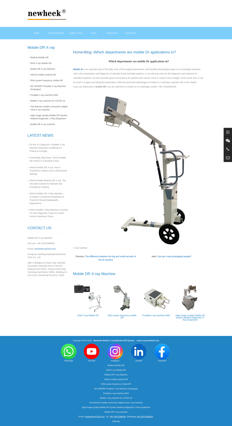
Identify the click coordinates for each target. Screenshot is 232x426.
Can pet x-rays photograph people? (174, 256)
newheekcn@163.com (45, 249)
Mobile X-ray (75, 33)
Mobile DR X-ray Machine (42, 69)
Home (36, 33)
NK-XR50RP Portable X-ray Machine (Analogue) (116, 388)
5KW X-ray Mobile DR (88, 315)
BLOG (94, 33)
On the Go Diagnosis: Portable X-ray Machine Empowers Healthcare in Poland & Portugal (47, 147)
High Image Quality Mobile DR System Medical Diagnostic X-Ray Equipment (190, 317)
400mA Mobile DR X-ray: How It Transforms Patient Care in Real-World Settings (48, 170)
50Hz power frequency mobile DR (122, 316)
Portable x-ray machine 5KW (156, 315)
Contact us (130, 33)
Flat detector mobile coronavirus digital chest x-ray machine (115, 402)
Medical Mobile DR (39, 57)
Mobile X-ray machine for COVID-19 (47, 101)
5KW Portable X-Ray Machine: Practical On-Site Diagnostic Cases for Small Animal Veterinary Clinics (49, 213)
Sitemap (116, 421)
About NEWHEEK (56, 33)
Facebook (162, 353)
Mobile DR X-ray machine (42, 124)
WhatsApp (68, 353)
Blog (88, 52)
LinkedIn (138, 353)
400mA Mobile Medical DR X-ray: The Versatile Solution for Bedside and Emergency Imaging (48, 183)
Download (112, 33)
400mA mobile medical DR (43, 74)
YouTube (91, 353)
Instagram (115, 353)
